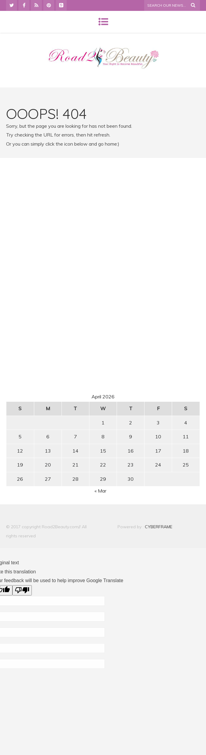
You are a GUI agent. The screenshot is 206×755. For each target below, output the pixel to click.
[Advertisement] (103, 219)
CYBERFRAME (158, 526)
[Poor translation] (22, 590)
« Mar (100, 491)
